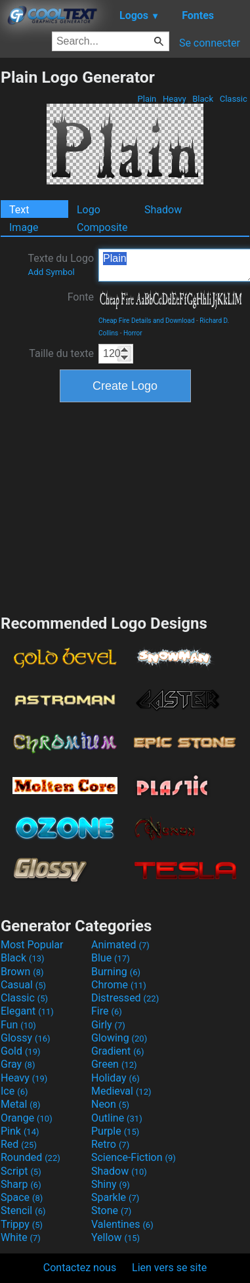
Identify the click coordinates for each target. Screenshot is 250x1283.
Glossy (26, 1038)
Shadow (163, 209)
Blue (110, 958)
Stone (111, 1210)
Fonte (81, 297)
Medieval (121, 1091)
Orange (26, 1118)
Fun (18, 1025)
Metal (21, 1104)
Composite (102, 227)
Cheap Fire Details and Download (146, 320)
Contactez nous (79, 1267)
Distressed (125, 998)
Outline (116, 1118)
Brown (22, 971)
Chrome (118, 984)
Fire (106, 1011)
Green (114, 1064)
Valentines (122, 1224)
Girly (108, 1025)
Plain (146, 99)
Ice (14, 1091)
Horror (132, 333)
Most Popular (32, 944)
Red (19, 1144)
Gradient (117, 1051)
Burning (115, 971)
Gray (18, 1064)
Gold (21, 1051)
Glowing (119, 1038)
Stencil (23, 1210)
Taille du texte (61, 353)
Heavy (174, 99)
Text (19, 209)
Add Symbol (51, 272)
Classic (233, 99)
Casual (23, 984)
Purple (115, 1131)
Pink (20, 1131)
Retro (110, 1144)
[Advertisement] (125, 507)
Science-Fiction (133, 1157)
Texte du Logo (61, 264)
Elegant (27, 1011)
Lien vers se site (169, 1267)
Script (21, 1171)
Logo (88, 209)
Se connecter (209, 43)
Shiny (110, 1184)
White (21, 1237)
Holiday (115, 1078)
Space (22, 1197)
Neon (110, 1104)
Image (24, 227)
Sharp (21, 1184)
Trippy (22, 1224)
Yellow (115, 1237)
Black (202, 99)
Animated (120, 944)
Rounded (30, 1157)
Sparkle (115, 1197)
